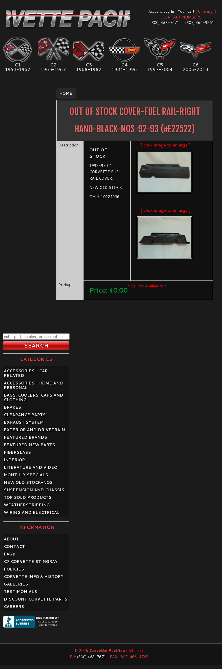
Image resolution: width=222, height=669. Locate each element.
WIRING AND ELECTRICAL (32, 512)
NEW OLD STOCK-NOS (28, 482)
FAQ (9, 554)
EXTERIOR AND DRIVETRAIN (34, 429)
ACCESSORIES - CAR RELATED (26, 373)
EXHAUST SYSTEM (24, 422)
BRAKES (12, 407)
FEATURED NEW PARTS (29, 444)
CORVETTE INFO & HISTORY (33, 576)
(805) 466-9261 (199, 22)
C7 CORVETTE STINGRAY (31, 561)
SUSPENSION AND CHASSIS (34, 490)
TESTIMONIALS (20, 591)
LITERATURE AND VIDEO (30, 467)
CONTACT (14, 546)
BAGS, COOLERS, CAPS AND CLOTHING (33, 397)
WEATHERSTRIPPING (27, 505)
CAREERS (14, 606)
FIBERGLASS (17, 452)
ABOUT (11, 539)
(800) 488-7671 (164, 22)
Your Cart (186, 11)
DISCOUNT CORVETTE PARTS (35, 599)
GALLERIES (16, 584)
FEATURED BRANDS (25, 437)
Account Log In (161, 11)
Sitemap (136, 650)
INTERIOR (14, 459)
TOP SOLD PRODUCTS (27, 497)
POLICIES (14, 569)
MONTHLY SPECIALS (26, 474)
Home (65, 93)
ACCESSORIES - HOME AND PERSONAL (33, 385)
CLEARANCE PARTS (25, 414)
